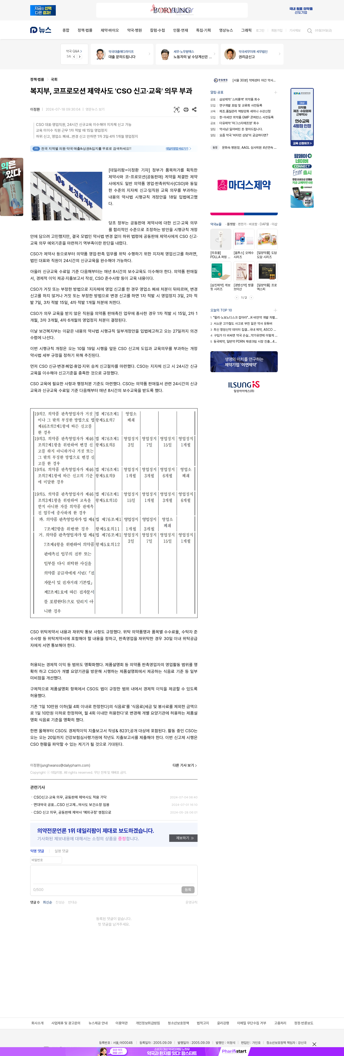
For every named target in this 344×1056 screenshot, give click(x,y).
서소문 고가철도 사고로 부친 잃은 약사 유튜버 (241, 323)
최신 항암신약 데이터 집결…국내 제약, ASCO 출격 (244, 329)
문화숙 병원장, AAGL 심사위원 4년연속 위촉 (250, 147)
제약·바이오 (110, 30)
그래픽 (246, 30)
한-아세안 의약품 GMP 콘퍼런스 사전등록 (242, 117)
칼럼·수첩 (157, 30)
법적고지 (203, 1023)
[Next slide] (79, 56)
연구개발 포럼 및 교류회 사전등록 (236, 105)
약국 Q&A (74, 51)
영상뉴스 (226, 30)
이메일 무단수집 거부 (251, 1023)
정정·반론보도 (303, 1023)
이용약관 (122, 1023)
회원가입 (276, 30)
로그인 (260, 30)
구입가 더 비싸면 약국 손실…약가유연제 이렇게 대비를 (244, 335)
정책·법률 (85, 30)
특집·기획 (203, 30)
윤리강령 (223, 1023)
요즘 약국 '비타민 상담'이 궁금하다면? (239, 135)
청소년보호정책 (178, 1023)
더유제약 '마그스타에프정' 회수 (234, 123)
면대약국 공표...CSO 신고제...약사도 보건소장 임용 (71, 805)
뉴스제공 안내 (98, 1023)
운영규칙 (191, 902)
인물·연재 (180, 30)
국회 (54, 79)
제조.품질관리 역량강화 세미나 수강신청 (240, 111)
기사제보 (295, 30)
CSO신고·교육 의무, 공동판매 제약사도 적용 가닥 (70, 797)
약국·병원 (134, 30)
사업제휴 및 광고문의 (65, 1023)
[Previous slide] (74, 56)
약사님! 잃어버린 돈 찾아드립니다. (236, 129)
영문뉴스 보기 (95, 109)
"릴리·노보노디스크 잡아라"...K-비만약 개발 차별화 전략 (244, 317)
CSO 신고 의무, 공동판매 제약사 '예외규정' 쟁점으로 (72, 812)
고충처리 (280, 1023)
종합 (66, 30)
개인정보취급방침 (148, 1023)
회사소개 (37, 1023)
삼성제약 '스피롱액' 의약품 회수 (235, 99)
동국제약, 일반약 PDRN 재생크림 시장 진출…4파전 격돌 (244, 341)
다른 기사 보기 (185, 765)
